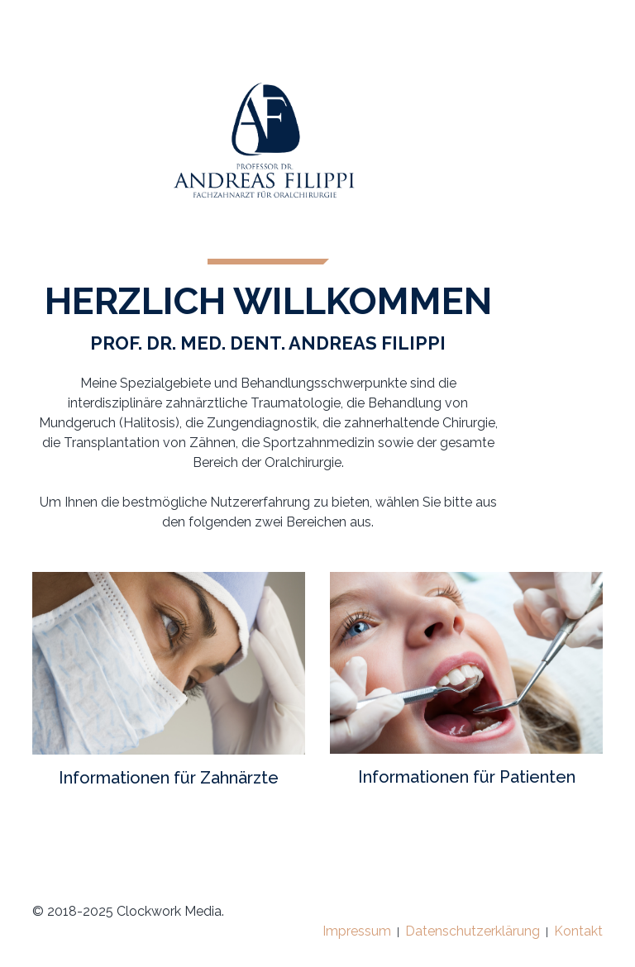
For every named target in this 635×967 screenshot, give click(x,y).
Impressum (356, 931)
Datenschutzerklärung (472, 931)
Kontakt (578, 931)
